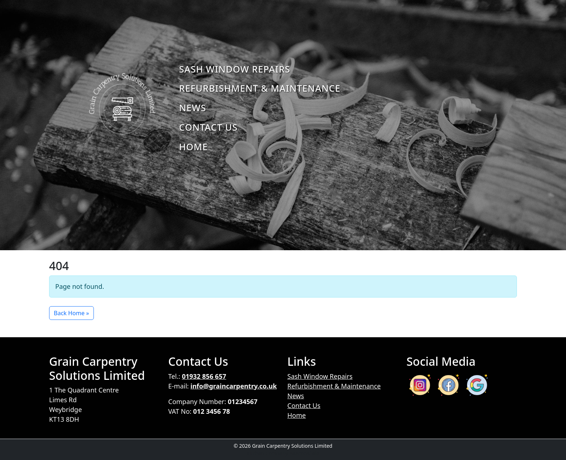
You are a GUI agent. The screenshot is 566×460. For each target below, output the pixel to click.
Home (193, 146)
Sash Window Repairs (234, 69)
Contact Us (208, 127)
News (192, 107)
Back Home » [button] (71, 313)
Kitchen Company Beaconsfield (282, 453)
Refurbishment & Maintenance (259, 88)
